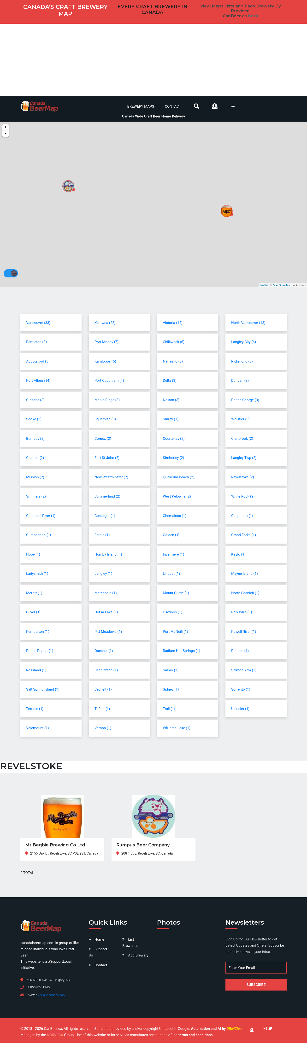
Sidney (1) (171, 690)
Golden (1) (171, 536)
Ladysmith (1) (37, 574)
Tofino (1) (102, 709)
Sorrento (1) (240, 690)
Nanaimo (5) (173, 362)
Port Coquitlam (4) (109, 381)
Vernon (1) (102, 729)
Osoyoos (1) (172, 613)
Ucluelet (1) (240, 709)
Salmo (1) (170, 671)
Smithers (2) (36, 497)
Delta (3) (170, 381)
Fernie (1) (102, 536)
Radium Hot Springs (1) (181, 651)
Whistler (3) (240, 420)
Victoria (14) (173, 323)
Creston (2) (35, 458)
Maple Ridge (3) (107, 400)
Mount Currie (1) (176, 593)
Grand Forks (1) (243, 536)
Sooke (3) (33, 420)
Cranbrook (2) (242, 439)
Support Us (98, 953)
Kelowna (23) (105, 323)
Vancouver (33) (38, 323)
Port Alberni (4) (38, 381)
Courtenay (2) (174, 439)
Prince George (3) (245, 400)
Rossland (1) (36, 671)
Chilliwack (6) (173, 342)
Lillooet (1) (171, 574)
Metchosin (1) (105, 593)
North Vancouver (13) (248, 323)
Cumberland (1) (38, 536)
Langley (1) (103, 574)
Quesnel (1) (103, 651)
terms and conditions (195, 1035)
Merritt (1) (34, 593)
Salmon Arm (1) (243, 671)
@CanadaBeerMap (51, 995)
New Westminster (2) (111, 477)
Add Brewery (138, 956)
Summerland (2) (107, 497)
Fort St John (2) (106, 458)
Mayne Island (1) (244, 574)
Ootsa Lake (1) (106, 613)
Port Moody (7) (106, 342)
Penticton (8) (36, 342)
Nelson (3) (171, 400)
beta (253, 15)
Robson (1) (240, 651)
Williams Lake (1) (176, 729)
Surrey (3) (170, 420)
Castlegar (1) (104, 516)
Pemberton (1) (37, 632)
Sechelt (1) (103, 690)
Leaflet (264, 285)
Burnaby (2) (35, 439)
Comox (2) (102, 439)
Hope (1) (33, 555)
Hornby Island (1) (108, 555)
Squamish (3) (105, 420)
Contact (173, 106)
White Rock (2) (243, 497)
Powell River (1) (243, 632)
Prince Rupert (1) (39, 651)
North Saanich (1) (245, 593)
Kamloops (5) (105, 362)
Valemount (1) (37, 729)
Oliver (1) (33, 613)
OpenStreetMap (282, 285)
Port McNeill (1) (175, 632)
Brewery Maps (140, 106)
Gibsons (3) (35, 400)
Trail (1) (169, 709)
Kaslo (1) (238, 555)
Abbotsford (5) (38, 362)
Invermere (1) (173, 555)
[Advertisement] (153, 59)
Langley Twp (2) (244, 458)
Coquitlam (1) (242, 516)
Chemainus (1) (174, 516)
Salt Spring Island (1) (42, 690)
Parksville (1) (241, 613)
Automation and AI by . (216, 1029)
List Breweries (130, 943)
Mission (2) (35, 477)
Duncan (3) (240, 381)
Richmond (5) (242, 362)
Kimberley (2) (173, 458)
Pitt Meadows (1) (108, 632)
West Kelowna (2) (177, 497)
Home (99, 940)
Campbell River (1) (41, 516)
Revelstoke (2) (242, 477)
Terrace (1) (35, 709)
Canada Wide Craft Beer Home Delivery (153, 116)
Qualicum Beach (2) (178, 477)
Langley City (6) (243, 342)
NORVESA (55, 1035)
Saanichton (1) (106, 671)
